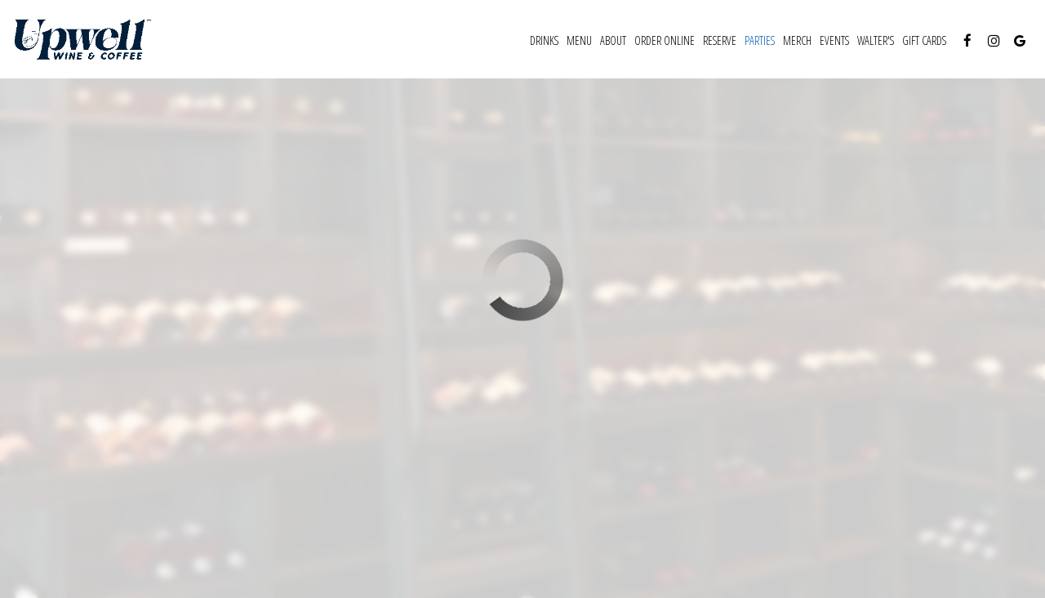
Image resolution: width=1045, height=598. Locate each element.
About (613, 40)
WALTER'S (875, 40)
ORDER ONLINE (664, 40)
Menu (579, 40)
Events (834, 40)
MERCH (797, 40)
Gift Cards (924, 40)
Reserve (719, 40)
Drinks (544, 40)
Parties (760, 40)
